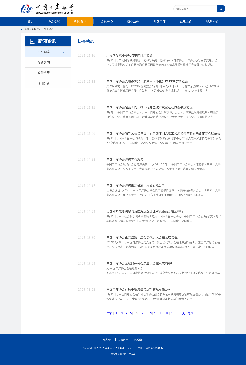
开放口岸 (159, 21)
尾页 (190, 313)
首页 (31, 21)
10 (155, 313)
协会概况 (54, 21)
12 (167, 313)
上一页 (119, 313)
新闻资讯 (80, 21)
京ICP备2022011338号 (123, 354)
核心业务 (133, 21)
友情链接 (123, 339)
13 (172, 313)
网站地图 (107, 339)
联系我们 (212, 21)
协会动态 (48, 29)
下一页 (181, 313)
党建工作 (186, 21)
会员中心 (107, 21)
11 (161, 313)
